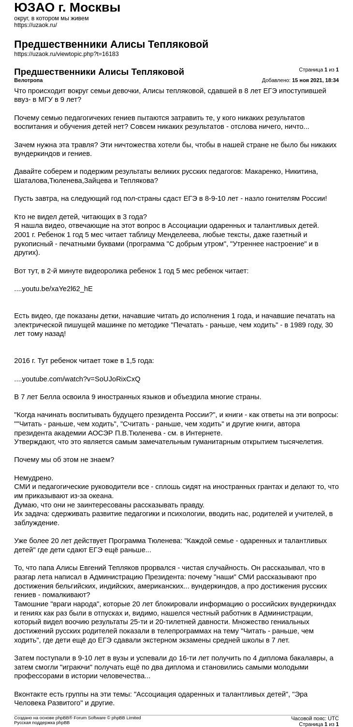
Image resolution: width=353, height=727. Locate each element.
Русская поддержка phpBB (42, 722)
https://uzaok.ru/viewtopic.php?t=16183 (66, 54)
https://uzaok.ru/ (35, 25)
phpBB (62, 717)
